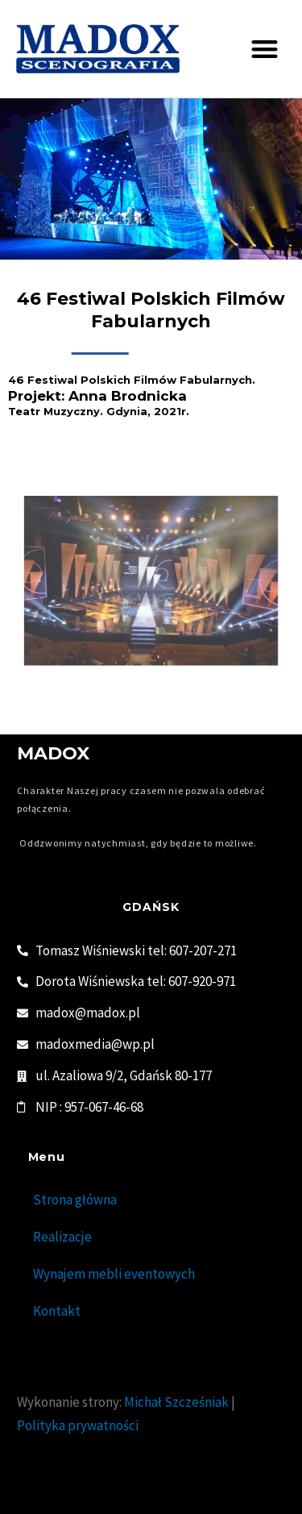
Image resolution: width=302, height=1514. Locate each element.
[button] (265, 48)
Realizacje (62, 1237)
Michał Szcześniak (176, 1402)
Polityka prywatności (78, 1425)
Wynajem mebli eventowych (114, 1274)
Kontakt (57, 1311)
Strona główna (75, 1199)
